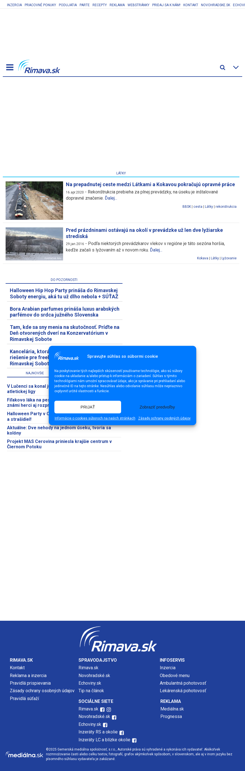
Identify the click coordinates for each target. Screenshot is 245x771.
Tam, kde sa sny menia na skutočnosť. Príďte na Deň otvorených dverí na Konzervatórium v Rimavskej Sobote (64, 333)
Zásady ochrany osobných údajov (164, 419)
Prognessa (171, 716)
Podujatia (68, 5)
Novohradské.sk (94, 675)
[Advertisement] (121, 125)
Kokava (202, 258)
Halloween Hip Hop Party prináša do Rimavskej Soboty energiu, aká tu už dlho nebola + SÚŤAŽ (64, 293)
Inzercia (14, 5)
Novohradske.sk (215, 5)
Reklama (117, 5)
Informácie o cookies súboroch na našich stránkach (95, 419)
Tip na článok (91, 690)
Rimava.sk (88, 667)
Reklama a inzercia (28, 675)
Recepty (100, 5)
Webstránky (138, 5)
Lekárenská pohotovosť (183, 690)
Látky (209, 207)
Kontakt (190, 5)
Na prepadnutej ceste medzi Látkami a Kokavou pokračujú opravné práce (150, 184)
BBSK (186, 207)
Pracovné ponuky (40, 5)
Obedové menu (174, 675)
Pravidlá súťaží (24, 698)
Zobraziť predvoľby (157, 407)
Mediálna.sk (172, 709)
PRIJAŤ (87, 407)
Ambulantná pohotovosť (183, 683)
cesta (197, 207)
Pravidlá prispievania (30, 683)
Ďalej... (111, 198)
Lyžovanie (229, 258)
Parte (85, 5)
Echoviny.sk (89, 683)
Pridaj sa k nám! (166, 5)
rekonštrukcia (226, 207)
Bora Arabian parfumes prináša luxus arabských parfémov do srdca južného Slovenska (64, 312)
